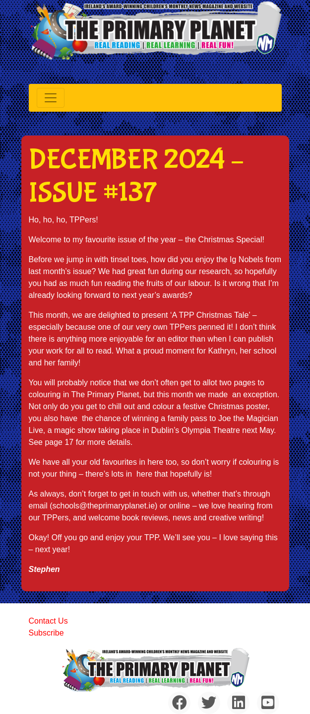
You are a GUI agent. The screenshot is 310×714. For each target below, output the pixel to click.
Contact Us (48, 621)
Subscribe (46, 633)
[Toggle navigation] (50, 98)
